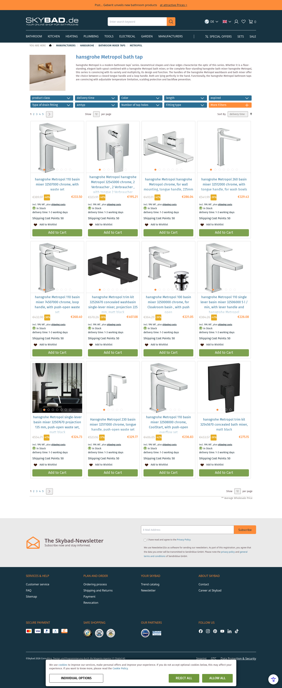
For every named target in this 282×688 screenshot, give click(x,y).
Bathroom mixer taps (112, 46)
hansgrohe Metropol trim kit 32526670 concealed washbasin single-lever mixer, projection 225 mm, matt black (113, 305)
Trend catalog (150, 584)
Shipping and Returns (98, 590)
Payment (89, 596)
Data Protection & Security (238, 659)
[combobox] (137, 21)
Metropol (136, 46)
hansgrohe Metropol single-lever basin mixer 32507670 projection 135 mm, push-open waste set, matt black (57, 425)
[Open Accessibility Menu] (273, 679)
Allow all (217, 678)
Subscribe (245, 530)
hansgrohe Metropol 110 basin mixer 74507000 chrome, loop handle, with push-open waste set (57, 305)
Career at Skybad (210, 590)
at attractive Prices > (173, 5)
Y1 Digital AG (118, 658)
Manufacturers (66, 46)
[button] (212, 21)
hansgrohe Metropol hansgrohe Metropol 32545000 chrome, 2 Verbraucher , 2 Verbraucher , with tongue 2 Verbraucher (113, 185)
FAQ (28, 590)
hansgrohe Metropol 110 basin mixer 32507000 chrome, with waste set (57, 184)
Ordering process (95, 584)
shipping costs (58, 204)
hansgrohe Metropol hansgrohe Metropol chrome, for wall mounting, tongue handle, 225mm (168, 184)
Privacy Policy (183, 539)
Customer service (37, 584)
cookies (62, 665)
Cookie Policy (120, 669)
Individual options (76, 678)
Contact (204, 584)
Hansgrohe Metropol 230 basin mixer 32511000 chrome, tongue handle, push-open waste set (113, 424)
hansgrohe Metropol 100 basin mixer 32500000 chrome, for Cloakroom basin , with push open (168, 305)
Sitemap (31, 596)
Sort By (221, 114)
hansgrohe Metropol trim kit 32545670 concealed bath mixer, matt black (224, 424)
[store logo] (52, 21)
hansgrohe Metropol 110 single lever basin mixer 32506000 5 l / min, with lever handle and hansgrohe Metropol (224, 305)
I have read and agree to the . (169, 539)
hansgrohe (87, 46)
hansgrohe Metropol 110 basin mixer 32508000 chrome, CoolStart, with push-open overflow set (168, 425)
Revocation (90, 603)
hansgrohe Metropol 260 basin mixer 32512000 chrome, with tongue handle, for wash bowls (224, 184)
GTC (213, 659)
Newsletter (148, 590)
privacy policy (228, 551)
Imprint (201, 659)
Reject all (184, 678)
